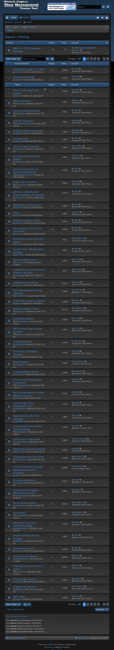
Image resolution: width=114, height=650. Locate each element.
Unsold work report (23, 545)
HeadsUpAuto (24, 382)
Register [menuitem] (107, 18)
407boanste (19, 159)
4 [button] (95, 55)
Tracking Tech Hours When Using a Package (27, 425)
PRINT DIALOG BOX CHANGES (29, 445)
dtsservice (22, 182)
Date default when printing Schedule (27, 289)
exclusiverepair (21, 493)
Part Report (19, 509)
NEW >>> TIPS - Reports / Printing (27, 47)
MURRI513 (23, 429)
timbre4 (18, 77)
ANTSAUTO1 (20, 456)
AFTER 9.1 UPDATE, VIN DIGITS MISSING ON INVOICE (28, 190)
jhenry (17, 395)
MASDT (18, 204)
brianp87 (77, 486)
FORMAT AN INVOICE (24, 583)
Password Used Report (25, 553)
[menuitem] (97, 17)
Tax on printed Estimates (26, 107)
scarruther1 (19, 341)
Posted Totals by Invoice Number (26, 534)
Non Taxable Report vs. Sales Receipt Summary (28, 391)
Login (19, 22)
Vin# (15, 209)
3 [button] (91, 55)
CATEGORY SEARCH (23, 315)
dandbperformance (26, 172)
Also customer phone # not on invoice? (27, 227)
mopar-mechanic (21, 439)
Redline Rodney (21, 525)
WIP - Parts (19, 593)
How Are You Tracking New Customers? (27, 378)
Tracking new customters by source (28, 564)
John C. (77, 47)
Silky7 (76, 66)
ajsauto (18, 300)
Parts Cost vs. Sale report (26, 436)
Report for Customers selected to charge (24, 521)
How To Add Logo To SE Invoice (25, 89)
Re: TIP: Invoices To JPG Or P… (84, 45)
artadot (21, 100)
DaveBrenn (19, 371)
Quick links (7, 18)
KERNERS (19, 418)
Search (10, 22)
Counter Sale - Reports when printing (28, 248)
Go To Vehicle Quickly (24, 499)
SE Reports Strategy (23, 73)
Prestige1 (19, 480)
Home (13, 18)
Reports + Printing (17, 34)
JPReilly (18, 130)
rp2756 (18, 69)
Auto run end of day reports (28, 127)
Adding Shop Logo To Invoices (29, 66)
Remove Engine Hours (25, 256)
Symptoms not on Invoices (27, 201)
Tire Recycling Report (24, 477)
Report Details (20, 358)
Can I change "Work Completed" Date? (23, 401)
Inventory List (20, 135)
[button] (79, 56)
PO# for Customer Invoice (27, 217)
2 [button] (88, 55)
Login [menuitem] (103, 18)
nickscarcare (23, 318)
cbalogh (22, 308)
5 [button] (98, 55)
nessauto (18, 548)
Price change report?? (24, 575)
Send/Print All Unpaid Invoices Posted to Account (29, 268)
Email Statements (22, 338)
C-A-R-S (18, 231)
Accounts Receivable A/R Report (26, 155)
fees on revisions (22, 97)
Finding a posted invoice (26, 305)
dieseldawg (19, 272)
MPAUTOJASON (25, 120)
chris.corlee (19, 194)
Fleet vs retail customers (26, 143)
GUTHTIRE (19, 252)
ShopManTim (79, 235)
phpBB (49, 641)
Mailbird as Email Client (25, 279)
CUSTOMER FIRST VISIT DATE (28, 453)
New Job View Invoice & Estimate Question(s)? (25, 167)
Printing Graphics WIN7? (26, 368)
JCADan (22, 110)
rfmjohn (18, 472)
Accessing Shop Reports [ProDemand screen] (26, 488)
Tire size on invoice (23, 117)
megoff (76, 348)
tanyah (76, 117)
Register (29, 22)
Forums (26, 18)
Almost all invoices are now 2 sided (28, 237)
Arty (51, 644)
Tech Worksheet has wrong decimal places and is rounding (27, 466)
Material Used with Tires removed (26, 414)
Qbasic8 (22, 331)
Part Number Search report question (27, 327)
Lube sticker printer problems (29, 297)
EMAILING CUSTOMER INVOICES (25, 350)
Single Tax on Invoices (25, 178)
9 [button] (104, 55)
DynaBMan (19, 146)
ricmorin (77, 153)
